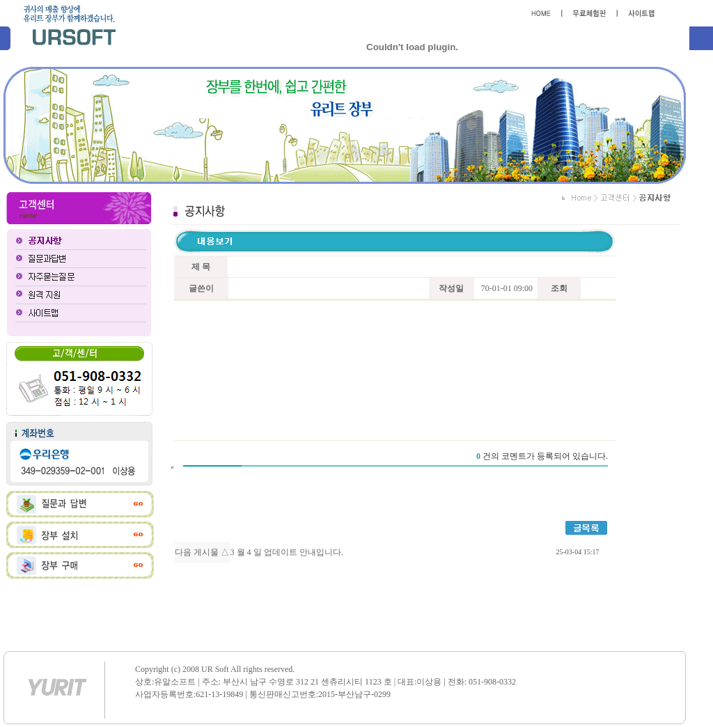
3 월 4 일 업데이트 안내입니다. (286, 552)
